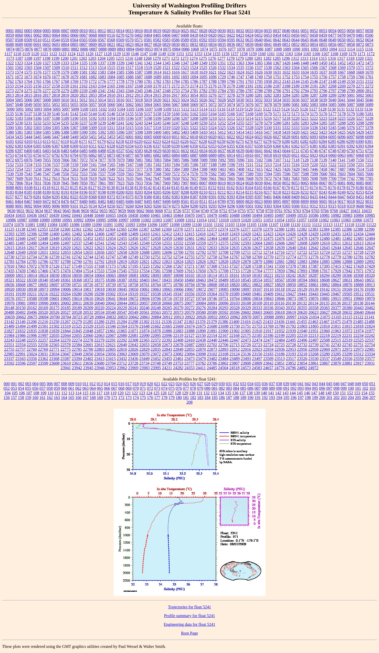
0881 (65, 49)
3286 (305, 95)
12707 (212, 252)
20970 (246, 317)
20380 (347, 308)
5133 (359, 109)
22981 (370, 349)
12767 (234, 257)
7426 (286, 169)
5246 (166, 123)
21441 (291, 321)
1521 (166, 67)
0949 (139, 49)
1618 (194, 72)
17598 (167, 271)
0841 (268, 44)
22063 (99, 335)
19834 (257, 298)
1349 (203, 63)
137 (242, 393)
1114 (351, 49)
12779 (336, 257)
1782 (157, 81)
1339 (120, 63)
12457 (144, 238)
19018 (99, 289)
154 (364, 393)
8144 (166, 188)
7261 (56, 169)
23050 (88, 354)
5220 (295, 118)
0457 (305, 35)
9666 (149, 211)
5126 (304, 109)
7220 (314, 164)
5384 (37, 132)
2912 (129, 95)
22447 (234, 340)
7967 (157, 183)
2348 (166, 91)
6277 (258, 141)
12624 (111, 248)
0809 (93, 44)
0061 (28, 35)
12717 (291, 252)
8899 (305, 201)
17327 (234, 266)
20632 (347, 312)
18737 (99, 284)
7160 (83, 164)
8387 (194, 197)
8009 (212, 183)
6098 (360, 137)
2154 (19, 86)
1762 (10, 81)
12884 (313, 261)
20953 (223, 317)
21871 (133, 331)
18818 (223, 284)
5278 (259, 123)
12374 (223, 229)
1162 (280, 54)
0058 (369, 30)
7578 (203, 174)
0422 (231, 35)
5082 (305, 104)
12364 (110, 229)
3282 (268, 95)
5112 (185, 109)
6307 (56, 146)
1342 (148, 63)
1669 (360, 72)
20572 (167, 312)
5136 (19, 114)
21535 (99, 326)
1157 (234, 54)
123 (142, 393)
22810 (122, 349)
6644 (286, 151)
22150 (201, 335)
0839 (249, 44)
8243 (323, 192)
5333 (295, 127)
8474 (56, 201)
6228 (203, 141)
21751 (246, 326)
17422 (347, 266)
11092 (119, 224)
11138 (20, 229)
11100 (197, 224)
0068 (93, 35)
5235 (65, 123)
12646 (358, 248)
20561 (144, 312)
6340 (185, 146)
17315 (223, 266)
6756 (37, 155)
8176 (332, 188)
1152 (189, 54)
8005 (194, 183)
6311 (93, 146)
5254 (231, 123)
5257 (249, 123)
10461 (156, 215)
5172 (286, 114)
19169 (347, 289)
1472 (360, 63)
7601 (332, 174)
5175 (314, 114)
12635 (234, 248)
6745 (305, 151)
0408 (185, 35)
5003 (369, 95)
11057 (302, 220)
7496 (351, 169)
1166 (316, 54)
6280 (286, 141)
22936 (280, 349)
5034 (277, 100)
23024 (32, 354)
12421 (257, 234)
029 (215, 384)
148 (321, 393)
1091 (305, 49)
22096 (167, 335)
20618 (280, 312)
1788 (212, 81)
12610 (325, 243)
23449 (144, 358)
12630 (178, 248)
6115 (47, 141)
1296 (286, 58)
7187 (203, 164)
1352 (231, 63)
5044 (351, 100)
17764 (257, 271)
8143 (157, 188)
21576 (133, 326)
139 (257, 393)
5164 (212, 114)
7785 (369, 178)
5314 (120, 127)
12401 (65, 234)
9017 (342, 201)
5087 (351, 104)
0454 (277, 35)
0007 (65, 30)
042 (308, 384)
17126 (54, 266)
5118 (231, 109)
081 (215, 388)
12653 (65, 252)
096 (322, 388)
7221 (323, 164)
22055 (77, 335)
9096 (56, 206)
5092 (29, 109)
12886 (336, 261)
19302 (111, 294)
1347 (185, 63)
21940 (302, 331)
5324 (212, 127)
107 (29, 393)
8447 (342, 197)
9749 (205, 211)
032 (236, 384)
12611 (336, 243)
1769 (74, 81)
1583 (102, 72)
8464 (19, 201)
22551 (9, 345)
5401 (166, 132)
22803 (99, 349)
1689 (157, 77)
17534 (111, 271)
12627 (144, 248)
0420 (212, 35)
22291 (111, 340)
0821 (111, 44)
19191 (9, 294)
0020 (166, 30)
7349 (111, 169)
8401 (268, 197)
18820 (234, 284)
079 (200, 388)
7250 (351, 164)
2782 (203, 91)
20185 (65, 308)
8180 (360, 188)
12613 (358, 243)
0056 (351, 30)
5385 (47, 132)
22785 (77, 349)
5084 (323, 104)
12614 (370, 243)
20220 (99, 308)
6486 (93, 151)
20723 (77, 317)
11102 (219, 224)
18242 (291, 275)
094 (308, 388)
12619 (54, 248)
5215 (259, 118)
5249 (194, 123)
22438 (201, 340)
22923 (257, 349)
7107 (277, 160)
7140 (332, 160)
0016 (139, 30)
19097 (246, 289)
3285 (295, 95)
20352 (291, 308)
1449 (314, 63)
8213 (231, 192)
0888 (102, 49)
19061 (145, 289)
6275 (240, 141)
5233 (47, 123)
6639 (240, 151)
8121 (55, 188)
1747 (240, 77)
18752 (122, 284)
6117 (56, 141)
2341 (102, 91)
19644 (122, 298)
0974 (158, 49)
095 (315, 388)
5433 (369, 132)
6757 (47, 155)
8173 (304, 188)
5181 (369, 114)
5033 (268, 100)
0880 (56, 49)
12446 (20, 238)
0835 (222, 44)
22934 (268, 349)
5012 (83, 100)
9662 (140, 211)
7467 (332, 169)
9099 (65, 206)
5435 (19, 137)
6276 (249, 141)
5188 (56, 118)
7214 (277, 164)
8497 (157, 201)
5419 (286, 132)
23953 (111, 368)
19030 (111, 289)
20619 (291, 312)
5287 (332, 123)
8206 (166, 192)
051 (372, 384)
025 (186, 384)
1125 (81, 54)
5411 (212, 132)
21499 (32, 326)
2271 (360, 86)
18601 (313, 280)
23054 (99, 354)
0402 (139, 35)
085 (243, 388)
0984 (176, 49)
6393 (360, 146)
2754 (185, 91)
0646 (314, 40)
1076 (222, 49)
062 (78, 388)
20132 (302, 303)
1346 (176, 63)
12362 (88, 229)
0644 (295, 40)
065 (100, 388)
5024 (185, 100)
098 (336, 388)
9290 (194, 206)
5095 (56, 109)
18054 (88, 275)
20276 (201, 308)
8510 (194, 201)
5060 (111, 104)
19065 (167, 289)
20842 (133, 317)
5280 (277, 123)
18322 (20, 280)
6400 (28, 151)
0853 (305, 44)
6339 (176, 146)
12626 (133, 248)
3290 (342, 95)
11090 (97, 224)
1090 (296, 49)
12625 (122, 248)
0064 (56, 35)
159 (28, 397)
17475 (54, 271)
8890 (268, 201)
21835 (32, 331)
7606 (369, 174)
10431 (355, 211)
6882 (157, 155)
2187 (277, 86)
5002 (360, 95)
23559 (358, 358)
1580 (74, 72)
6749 (342, 151)
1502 (19, 67)
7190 (231, 164)
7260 (47, 169)
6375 (305, 146)
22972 (347, 349)
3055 (203, 95)
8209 (194, 192)
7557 (102, 174)
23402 (88, 358)
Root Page (189, 633)
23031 (43, 354)
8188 (37, 192)
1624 (240, 72)
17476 (65, 271)
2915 (157, 95)
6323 (102, 146)
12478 (302, 238)
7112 (286, 160)
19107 (257, 289)
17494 (77, 271)
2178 (222, 86)
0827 (148, 44)
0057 (360, 30)
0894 (130, 49)
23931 (370, 363)
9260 (129, 206)
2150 (351, 81)
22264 (54, 340)
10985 (370, 215)
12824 (178, 261)
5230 (19, 123)
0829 (166, 44)
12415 (189, 234)
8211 (212, 192)
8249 (342, 192)
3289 (332, 95)
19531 (370, 294)
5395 (111, 132)
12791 (88, 261)
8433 (305, 197)
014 (107, 384)
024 (179, 384)
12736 (43, 257)
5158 (157, 114)
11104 (241, 224)
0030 (222, 30)
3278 (231, 95)
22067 (111, 335)
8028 (249, 183)
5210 (212, 118)
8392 (222, 197)
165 (71, 397)
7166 (120, 164)
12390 (369, 229)
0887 (93, 49)
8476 (65, 201)
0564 (74, 40)
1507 (47, 67)
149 (328, 393)
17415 (336, 266)
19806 (246, 298)
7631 (120, 178)
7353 (129, 169)
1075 (213, 49)
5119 (240, 109)
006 (50, 384)
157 (14, 397)
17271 (189, 266)
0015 (129, 30)
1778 (120, 81)
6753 (10, 155)
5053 (65, 104)
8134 (120, 188)
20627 (325, 312)
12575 (223, 243)
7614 (65, 178)
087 (258, 388)
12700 (178, 252)
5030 (240, 100)
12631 (189, 248)
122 (135, 393)
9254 (102, 206)
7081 (139, 160)
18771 (167, 284)
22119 (178, 335)
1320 (359, 58)
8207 (176, 192)
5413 (231, 132)
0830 (176, 44)
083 (229, 388)
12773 (280, 257)
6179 (102, 141)
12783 (9, 261)
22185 (257, 335)
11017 (213, 220)
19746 (212, 298)
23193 (291, 354)
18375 (99, 280)
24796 (291, 368)
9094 (37, 206)
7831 (37, 183)
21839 (54, 331)
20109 (257, 303)
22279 (99, 340)
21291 (111, 321)
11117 (338, 224)
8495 (148, 201)
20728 (88, 317)
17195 (133, 266)
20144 (369, 303)
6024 (249, 137)
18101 (190, 275)
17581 (156, 271)
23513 (280, 358)
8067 (323, 183)
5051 (47, 104)
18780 (178, 284)
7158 (65, 164)
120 (121, 393)
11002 (146, 220)
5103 (112, 109)
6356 (240, 146)
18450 (178, 280)
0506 (369, 35)
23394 (77, 358)
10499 (291, 215)
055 (28, 388)
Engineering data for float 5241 (189, 624)
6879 (139, 155)
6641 (259, 151)
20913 (178, 317)
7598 (305, 174)
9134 (93, 206)
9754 (232, 211)
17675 (212, 271)
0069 (102, 35)
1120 (35, 54)
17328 (246, 266)
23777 (189, 363)
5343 (323, 127)
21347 (178, 321)
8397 (259, 197)
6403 (47, 151)
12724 (325, 252)
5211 (222, 118)
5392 (102, 132)
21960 (325, 331)
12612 (347, 243)
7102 (259, 160)
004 (35, 384)
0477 (332, 35)
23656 (88, 363)
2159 (65, 86)
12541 (99, 243)
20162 (32, 308)
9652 (94, 211)
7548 (56, 174)
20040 (99, 303)
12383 (313, 229)
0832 (194, 44)
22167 (223, 335)
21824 (370, 326)
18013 (21, 275)
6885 (185, 155)
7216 (295, 164)
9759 (269, 211)
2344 (129, 91)
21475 (336, 321)
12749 (133, 257)
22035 (54, 335)
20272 (189, 308)
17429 (370, 266)
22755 (9, 349)
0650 (342, 40)
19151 (336, 289)
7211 (249, 164)
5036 (295, 100)
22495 (291, 340)
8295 (56, 197)
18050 (77, 275)
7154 (28, 164)
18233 (279, 275)
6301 (369, 141)
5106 (139, 109)
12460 (178, 238)
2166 (120, 86)
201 (329, 397)
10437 (43, 215)
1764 (28, 81)
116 (92, 393)
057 (42, 388)
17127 (65, 266)
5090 (10, 109)
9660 (131, 211)
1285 (276, 58)
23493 (246, 358)
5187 (47, 118)
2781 (194, 91)
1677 (56, 77)
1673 (28, 77)
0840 (259, 44)
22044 (65, 335)
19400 (246, 294)
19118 (280, 289)
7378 (148, 169)
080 (207, 388)
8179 (350, 188)
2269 (342, 86)
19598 (43, 298)
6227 (194, 141)
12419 (234, 234)
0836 (231, 44)
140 (264, 393)
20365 (325, 308)
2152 (369, 81)
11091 (108, 224)
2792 (295, 91)
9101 (74, 206)
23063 (122, 354)
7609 (19, 178)
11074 (8, 224)
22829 (144, 349)
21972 (347, 331)
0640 (259, 40)
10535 (302, 215)
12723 (313, 252)
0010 (83, 30)
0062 (37, 35)
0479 (351, 35)
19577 (20, 298)
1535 (240, 67)
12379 (268, 229)
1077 (231, 49)
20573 (178, 312)
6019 (203, 137)
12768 (246, 257)
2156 (37, 86)
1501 (10, 67)
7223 (342, 164)
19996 (43, 303)
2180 (240, 86)
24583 (257, 368)
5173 (295, 114)
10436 (32, 215)
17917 (325, 271)
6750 (351, 151)
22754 (370, 345)
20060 (167, 303)
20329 (246, 308)
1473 (369, 63)
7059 (56, 160)
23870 (336, 363)
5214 (249, 118)
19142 (324, 289)
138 (250, 393)
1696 (212, 77)
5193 (102, 118)
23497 (257, 358)
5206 (176, 118)
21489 (9, 326)
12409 (133, 234)
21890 (201, 331)
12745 (99, 257)
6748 (332, 151)
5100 (84, 109)
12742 (77, 257)
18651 (370, 280)
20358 (313, 308)
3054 (194, 95)
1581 (83, 72)
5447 (56, 137)
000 (7, 384)
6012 (185, 137)
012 (93, 384)
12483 (358, 238)
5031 (249, 100)
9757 (251, 211)
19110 (268, 289)
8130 (111, 188)
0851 (286, 44)
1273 (184, 58)
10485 (223, 215)
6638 (231, 151)
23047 (65, 354)
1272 (175, 58)
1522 (176, 67)
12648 (9, 252)
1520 (157, 67)
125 (156, 393)
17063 (20, 266)
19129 (302, 289)
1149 (162, 54)
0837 (240, 44)
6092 (305, 137)
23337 (9, 358)
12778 (325, 257)
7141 (341, 160)
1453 (351, 63)
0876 (29, 49)
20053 (133, 303)
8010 (222, 183)
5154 (120, 114)
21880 (167, 331)
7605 (360, 174)
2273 (10, 91)
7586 (231, 174)
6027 (277, 137)
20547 (122, 312)
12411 (156, 234)
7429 (295, 169)
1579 (65, 72)
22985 (9, 354)
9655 (103, 211)
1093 (324, 49)
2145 (305, 81)
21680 (212, 326)
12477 (291, 238)
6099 (369, 137)
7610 (28, 178)
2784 (222, 91)
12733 (20, 257)
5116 (221, 109)
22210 (302, 335)
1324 (28, 63)
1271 (166, 58)
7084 (167, 160)
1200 (64, 58)
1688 (148, 77)
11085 (63, 224)
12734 (32, 257)
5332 (286, 127)
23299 (347, 354)
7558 (111, 174)
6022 (231, 137)
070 (136, 388)
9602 (369, 206)
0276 (129, 35)
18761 (144, 284)
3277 (222, 95)
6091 (295, 137)
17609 (178, 271)
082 (222, 388)
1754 (305, 77)
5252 (222, 123)
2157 (47, 86)
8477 (74, 201)
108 (36, 393)
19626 (99, 298)
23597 (32, 363)
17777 (268, 271)
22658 (156, 345)
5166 (231, 114)
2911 (120, 95)
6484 (74, 151)
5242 (129, 123)
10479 (212, 215)
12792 (99, 261)
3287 (314, 95)
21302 (144, 321)
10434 (9, 215)
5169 (259, 114)
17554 (144, 271)
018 (136, 384)
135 (228, 393)
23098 (201, 354)
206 (365, 397)
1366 (268, 63)
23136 (246, 354)
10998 (135, 220)
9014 (332, 201)
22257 (43, 340)
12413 (178, 234)
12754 (178, 257)
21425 (257, 321)
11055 (291, 220)
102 (365, 388)
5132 (350, 109)
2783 (212, 91)
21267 (65, 321)
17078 (43, 266)
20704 (66, 317)
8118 (46, 188)
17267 (178, 266)
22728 (291, 345)
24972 (313, 368)
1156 (225, 54)
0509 (28, 40)
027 (200, 384)
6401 (37, 151)
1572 (369, 67)
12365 (122, 229)
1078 (241, 49)
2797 (332, 91)
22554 (20, 345)
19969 (358, 298)
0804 (65, 44)
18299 (336, 275)
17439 (20, 271)
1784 (176, 81)
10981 (325, 215)
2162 (83, 86)
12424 (280, 234)
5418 (277, 132)
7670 (259, 178)
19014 (77, 289)
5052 (56, 104)
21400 (234, 321)
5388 (65, 132)
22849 (178, 349)
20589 (212, 312)
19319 (133, 294)
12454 (111, 238)
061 (71, 388)
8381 (157, 197)
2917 (176, 95)
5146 (111, 114)
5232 (37, 123)
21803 (302, 326)
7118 (295, 160)
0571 (139, 40)
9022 (360, 201)
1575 (28, 72)
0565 (83, 40)
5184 (28, 118)
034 (250, 384)
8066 (314, 183)
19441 (302, 294)
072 (150, 388)
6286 (341, 141)
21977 (370, 331)
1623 (231, 72)
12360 (65, 229)
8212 (222, 192)
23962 (122, 368)
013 (100, 384)
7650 (176, 178)
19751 (223, 298)
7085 (176, 160)
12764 (223, 257)
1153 (198, 54)
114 (78, 393)
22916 (246, 349)
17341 (268, 266)
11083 (41, 224)
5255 (240, 123)
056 (35, 388)
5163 (203, 114)
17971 (358, 271)
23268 (313, 354)
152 (350, 393)
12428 (302, 234)
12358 (54, 229)
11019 (235, 220)
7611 (37, 178)
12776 (313, 257)
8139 (138, 188)
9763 (297, 211)
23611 (77, 363)
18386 (111, 280)
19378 (223, 294)
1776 (102, 81)
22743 (336, 345)
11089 (86, 224)
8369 (102, 197)
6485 (83, 151)
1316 (332, 58)
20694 (43, 317)
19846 (280, 298)
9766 (325, 211)
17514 (88, 271)
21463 (313, 321)
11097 (164, 224)
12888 (347, 261)
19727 (189, 298)
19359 (201, 294)
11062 (324, 220)
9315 (332, 206)
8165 (258, 188)
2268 (332, 86)
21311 (156, 321)
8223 (286, 192)
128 (178, 393)
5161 (185, 114)
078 (193, 388)
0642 (277, 40)
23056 (111, 354)
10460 (144, 215)
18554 (257, 280)
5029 (231, 100)
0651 (351, 40)
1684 (111, 77)
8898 (295, 201)
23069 (133, 354)
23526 (302, 358)
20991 (280, 317)
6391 (342, 146)
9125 (83, 206)
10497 (280, 215)
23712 (122, 363)
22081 (133, 335)
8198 (102, 192)
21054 (314, 317)
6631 (176, 151)
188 (236, 397)
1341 (139, 63)
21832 (20, 331)
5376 (351, 127)
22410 (189, 340)
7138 (314, 160)
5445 (37, 137)
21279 (77, 321)
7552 (74, 174)
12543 (122, 243)
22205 (291, 335)
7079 (121, 160)
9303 (268, 206)
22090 (144, 335)
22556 (43, 345)
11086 (75, 224)
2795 (314, 91)
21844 (65, 331)
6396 (10, 151)
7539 (19, 174)
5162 (194, 114)
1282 (267, 58)
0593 (212, 40)
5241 (120, 123)
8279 (28, 197)
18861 (313, 284)
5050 (37, 104)
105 (15, 393)
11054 (279, 220)
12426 (291, 234)
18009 (9, 275)
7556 (93, 174)
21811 (336, 326)
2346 (148, 91)
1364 (249, 63)
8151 (203, 188)
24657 (268, 368)
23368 (54, 358)
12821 (144, 261)
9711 (168, 211)
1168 (334, 54)
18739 (111, 284)
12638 (268, 248)
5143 (83, 114)
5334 (305, 127)
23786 (212, 363)
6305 (37, 146)
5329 (259, 127)
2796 (323, 91)
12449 (54, 238)
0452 (259, 35)
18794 (189, 284)
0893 (121, 49)
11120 (360, 224)
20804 (99, 317)
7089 (203, 160)
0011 (93, 30)
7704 (342, 178)
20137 (347, 303)
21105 (336, 317)
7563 (129, 174)
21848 (88, 331)
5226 (351, 118)
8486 (129, 201)
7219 (305, 164)
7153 (19, 164)
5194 (111, 118)
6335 (139, 146)
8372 (111, 197)
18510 (234, 280)
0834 (212, 44)
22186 (268, 335)
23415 (111, 358)
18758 (133, 284)
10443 (77, 215)
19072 (201, 289)
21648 (144, 326)
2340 (93, 91)
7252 (369, 164)
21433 (268, 321)
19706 (156, 298)
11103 (230, 224)
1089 (287, 49)
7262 (65, 169)
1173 (10, 58)
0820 (102, 44)
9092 (28, 206)
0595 (231, 40)
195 (286, 397)
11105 (252, 224)
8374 (120, 197)
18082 (145, 275)
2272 (369, 86)
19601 (54, 298)
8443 (323, 197)
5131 (341, 109)
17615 (189, 271)
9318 (342, 206)
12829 (234, 261)
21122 (358, 317)
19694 (144, 298)
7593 (259, 174)
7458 (323, 169)
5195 (120, 118)
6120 (74, 141)
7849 (74, 183)
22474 (257, 340)
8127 (92, 188)
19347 (178, 294)
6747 (323, 151)
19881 (325, 298)
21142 (9, 321)
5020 (157, 100)
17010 (9, 266)
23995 (156, 368)
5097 (66, 109)
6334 (129, 146)
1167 (325, 54)
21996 (32, 335)
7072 (84, 160)
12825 (189, 261)
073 (157, 388)
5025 (194, 100)
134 (221, 393)
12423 (268, 234)
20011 (77, 303)
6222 (148, 141)
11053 (268, 220)
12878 (246, 261)
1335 (83, 63)
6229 (212, 141)
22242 (370, 335)
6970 (369, 155)
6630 (166, 151)
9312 (314, 206)
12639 (280, 248)
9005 (323, 201)
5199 (157, 118)
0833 (203, 44)
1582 (93, 72)
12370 (178, 229)
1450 (323, 63)
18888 (358, 284)
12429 (313, 234)
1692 (176, 77)
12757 (201, 257)
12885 (325, 261)
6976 (28, 160)
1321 (369, 58)
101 (358, 388)
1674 (37, 77)
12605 (268, 243)
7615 (74, 178)
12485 (9, 243)
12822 (156, 261)
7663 (222, 178)
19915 (336, 298)
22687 (189, 345)
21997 (43, 335)
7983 (176, 183)
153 (357, 393)
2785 (231, 91)
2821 (83, 95)
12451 (77, 238)
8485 (120, 201)
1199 (55, 58)
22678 (178, 345)
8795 (231, 201)
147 (314, 393)
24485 (212, 368)
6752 (369, 151)
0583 (166, 40)
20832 (111, 317)
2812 (369, 91)
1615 (166, 72)
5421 (305, 132)
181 (186, 397)
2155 (28, 86)
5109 (167, 109)
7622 (111, 178)
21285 (88, 321)
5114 (203, 109)
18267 (302, 275)
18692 (43, 284)
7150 (360, 160)
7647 (157, 178)
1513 (93, 67)
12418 (223, 234)
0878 (47, 49)
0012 (102, 30)
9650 (85, 211)
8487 (139, 201)
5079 (277, 104)
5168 (249, 114)
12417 (212, 234)
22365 (144, 340)
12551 (167, 243)
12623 (99, 248)
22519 (347, 340)
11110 (295, 224)
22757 (20, 349)
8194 (74, 192)
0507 (10, 40)
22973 (358, 349)
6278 (268, 141)
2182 (259, 86)
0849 (277, 44)
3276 (212, 95)
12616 (20, 248)
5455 (120, 137)
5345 (332, 127)
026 (193, 384)
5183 (19, 118)
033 (243, 384)
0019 (157, 30)
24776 (279, 368)
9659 (122, 211)
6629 (157, 151)
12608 (302, 243)
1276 (212, 58)
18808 (212, 284)
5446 (47, 137)
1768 (65, 81)
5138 (37, 114)
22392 (167, 340)
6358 (259, 146)
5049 (28, 104)
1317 (341, 58)
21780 (280, 326)
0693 (56, 44)
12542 (111, 243)
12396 (32, 234)
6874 (120, 155)
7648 (166, 178)
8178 (341, 188)
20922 (190, 317)
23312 (358, 354)
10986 (11, 220)
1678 (65, 77)
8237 (314, 192)
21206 (32, 321)
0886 (84, 49)
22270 (65, 340)
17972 (370, 271)
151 (343, 393)
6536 (111, 151)
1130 (126, 54)
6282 (304, 141)
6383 (332, 146)
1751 (277, 77)
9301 (249, 206)
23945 (88, 368)
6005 (148, 137)
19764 (234, 298)
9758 (260, 211)
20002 (66, 303)
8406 (277, 197)
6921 (295, 155)
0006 (56, 30)
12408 (122, 234)
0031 (231, 30)
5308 (83, 127)
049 (358, 384)
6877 (129, 155)
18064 (99, 275)
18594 (302, 280)
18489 (223, 280)
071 (143, 388)
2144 (295, 81)
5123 (276, 109)
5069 (194, 104)
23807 (234, 363)
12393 (9, 234)
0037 (277, 30)
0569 (120, 40)
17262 (156, 266)
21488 (369, 321)
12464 (212, 238)
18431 (167, 280)
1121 (44, 54)
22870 (201, 349)
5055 (74, 104)
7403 (222, 169)
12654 (77, 252)
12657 (111, 252)
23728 (133, 363)
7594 (268, 174)
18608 (325, 280)
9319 (351, 206)
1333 (65, 63)
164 (64, 397)
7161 (93, 164)
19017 (88, 289)
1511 (74, 67)
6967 (351, 155)
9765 (315, 211)
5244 (148, 123)
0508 (19, 40)
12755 (189, 257)
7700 (332, 178)
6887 (194, 155)
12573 (212, 243)
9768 (334, 211)
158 (21, 397)
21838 (43, 331)
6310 (83, 146)
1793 (249, 81)
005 (42, 384)
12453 (99, 238)
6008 (157, 137)
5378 (369, 127)
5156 (139, 114)
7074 (93, 160)
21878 (156, 331)
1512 (83, 67)
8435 (314, 197)
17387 (313, 266)
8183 (10, 192)
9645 (66, 211)
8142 (148, 188)
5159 (166, 114)
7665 (231, 178)
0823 (129, 44)
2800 (360, 91)
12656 (99, 252)
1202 (83, 58)
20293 (223, 308)
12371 (189, 229)
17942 (347, 271)
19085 (223, 289)
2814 (19, 95)
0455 (286, 35)
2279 (65, 91)
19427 (291, 294)
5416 (259, 132)
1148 (153, 54)
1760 (360, 77)
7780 (360, 178)
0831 (185, 44)
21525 (77, 326)
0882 (75, 49)
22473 (246, 340)
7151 (369, 160)
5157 (148, 114)
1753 (295, 77)
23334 (370, 354)
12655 (88, 252)
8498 (166, 201)
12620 (65, 248)
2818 (56, 95)
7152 (10, 164)
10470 (189, 215)
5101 (93, 109)
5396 (120, 132)
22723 (257, 345)
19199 (20, 294)
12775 (302, 257)
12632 (201, 248)
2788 (259, 91)
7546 (37, 174)
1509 (56, 67)
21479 (347, 321)
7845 (65, 183)
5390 (83, 132)
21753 (257, 326)
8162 (231, 188)
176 (150, 397)
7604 (351, 174)
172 (121, 397)
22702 (212, 345)
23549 (336, 358)
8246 (332, 192)
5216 (268, 118)
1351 (222, 63)
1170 (352, 54)
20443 (358, 308)
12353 (43, 229)
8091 (19, 188)
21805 (313, 326)
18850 (291, 284)
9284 (185, 206)
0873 (369, 44)
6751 (360, 151)
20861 (145, 317)
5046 (369, 100)
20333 (257, 308)
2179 (231, 86)
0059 (10, 35)
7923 (120, 183)
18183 (257, 275)
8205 (157, 192)
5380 (10, 132)
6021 (222, 137)
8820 (249, 201)
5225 (342, 118)
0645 (305, 40)
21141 (369, 317)
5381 (19, 132)
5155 (129, 114)
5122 (267, 109)
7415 (259, 169)
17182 (122, 266)
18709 (65, 284)
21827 (9, 331)
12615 (9, 248)
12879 (257, 261)
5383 (28, 132)
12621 (77, 248)
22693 (201, 345)
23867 (325, 363)
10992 (78, 220)
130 (192, 393)
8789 (222, 201)
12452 (88, 238)
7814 (28, 183)
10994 (90, 220)
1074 (204, 49)
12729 (370, 252)
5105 (130, 109)
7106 (268, 160)
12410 (144, 234)
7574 (185, 174)
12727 (347, 252)
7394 (194, 169)
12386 (347, 229)
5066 (166, 104)
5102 (103, 109)
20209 (88, 308)
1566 (314, 67)
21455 (302, 321)
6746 (314, 151)
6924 (323, 155)
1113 (342, 49)
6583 (139, 151)
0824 (139, 44)
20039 (88, 303)
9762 (288, 211)
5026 (203, 100)
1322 (10, 63)
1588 (148, 72)
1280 (249, 58)
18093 (156, 275)
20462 (370, 308)
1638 (332, 72)
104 (7, 393)
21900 (223, 331)
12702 (201, 252)
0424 (249, 35)
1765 (37, 81)
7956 (148, 183)
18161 (234, 275)
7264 (83, 169)
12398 (43, 234)
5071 (203, 104)
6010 (166, 137)
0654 (369, 40)
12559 (201, 243)
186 (222, 397)
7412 (249, 169)
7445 (305, 169)
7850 (83, 183)
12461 (189, 238)
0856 (332, 44)
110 (50, 393)
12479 (313, 238)
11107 (274, 224)
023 (172, 384)
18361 (65, 280)
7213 (268, 164)
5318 (157, 127)
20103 (234, 303)
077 (186, 388)
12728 (358, 252)
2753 (176, 91)
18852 (302, 284)
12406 (99, 234)
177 (157, 397)
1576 (37, 72)
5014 (102, 100)
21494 (20, 326)
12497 (65, 243)
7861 (102, 183)
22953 (291, 349)
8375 (129, 197)
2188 (286, 86)
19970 (370, 298)
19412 (280, 294)
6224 (166, 141)
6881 (148, 155)
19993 (32, 303)
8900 (314, 201)
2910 (111, 95)
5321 (185, 127)
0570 (129, 40)
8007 (203, 183)
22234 (358, 335)
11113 (328, 224)
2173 (185, 86)
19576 (9, 298)
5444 (28, 137)
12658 (122, 252)
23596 (20, 363)
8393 (231, 197)
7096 (240, 160)
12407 (111, 234)
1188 (28, 58)
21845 (77, 331)
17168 (99, 266)
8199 (111, 192)
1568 (332, 67)
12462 (201, 238)
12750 (144, 257)
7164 (102, 164)
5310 (102, 127)
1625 (249, 72)
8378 (139, 197)
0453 (268, 35)
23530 (313, 358)
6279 (277, 141)
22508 (325, 340)
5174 (305, 114)
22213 (313, 335)
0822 (120, 44)
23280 (325, 354)
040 (293, 384)
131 (199, 393)
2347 (157, 91)
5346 (342, 127)
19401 (257, 294)
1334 (74, 63)
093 (301, 388)
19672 (133, 298)
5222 (314, 118)
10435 (20, 215)
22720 (246, 345)
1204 (101, 58)
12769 (257, 257)
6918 (268, 155)
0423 (240, 35)
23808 (246, 363)
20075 (178, 303)
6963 (342, 155)
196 (293, 397)
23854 (302, 363)
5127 (313, 109)
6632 (185, 151)
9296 (231, 206)
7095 (231, 160)
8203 (139, 192)
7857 (93, 183)
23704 (111, 363)
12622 (88, 248)
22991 (20, 354)
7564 (139, 174)
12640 (291, 248)
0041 (295, 30)
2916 (166, 95)
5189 (65, 118)
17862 (291, 271)
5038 (314, 100)
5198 (148, 118)
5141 (65, 114)
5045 (360, 100)
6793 (65, 155)
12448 (43, 238)
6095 (332, 137)
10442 (65, 215)
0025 (185, 30)
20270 (178, 308)
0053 (323, 30)
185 (215, 397)
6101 (10, 141)
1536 (249, 67)
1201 (74, 58)
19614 (77, 298)
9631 (20, 211)
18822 (257, 284)
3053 (185, 95)
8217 (268, 192)
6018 (194, 137)
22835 (156, 349)
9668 (159, 211)
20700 (54, 317)
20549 (133, 312)
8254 (369, 192)
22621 (111, 345)
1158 (244, 54)
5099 (75, 109)
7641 (139, 178)
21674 (189, 326)
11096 (152, 224)
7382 (166, 169)
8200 (120, 192)
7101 (250, 160)
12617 (32, 248)
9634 (39, 211)
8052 (286, 183)
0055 (342, 30)
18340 (43, 280)
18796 (201, 284)
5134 (368, 109)
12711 (246, 252)
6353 (212, 146)
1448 (305, 63)
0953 (148, 49)
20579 (189, 312)
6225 (175, 141)
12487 (20, 243)
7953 (139, 183)
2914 (148, 95)
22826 (133, 349)
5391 (93, 132)
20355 (302, 308)
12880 (268, 261)
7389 (185, 169)
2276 (37, 91)
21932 (280, 331)
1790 (231, 81)
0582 (157, 40)
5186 (37, 118)
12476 (280, 238)
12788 (65, 261)
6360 (277, 146)
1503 (28, 67)
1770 (83, 81)
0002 (19, 30)
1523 (185, 67)
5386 (56, 132)
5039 (323, 100)
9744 (196, 211)
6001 (129, 137)
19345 (167, 294)
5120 (249, 109)
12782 (370, 257)
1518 (139, 67)
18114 (212, 275)
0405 (157, 35)
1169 (343, 54)
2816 (37, 95)
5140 (56, 114)
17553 (133, 271)
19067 (190, 289)
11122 (371, 224)
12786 (43, 261)
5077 (259, 104)
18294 (324, 275)
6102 (19, 141)
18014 (32, 275)
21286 (99, 321)
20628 (336, 312)
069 (128, 388)
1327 (47, 63)
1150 (171, 54)
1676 (47, 77)
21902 (234, 331)
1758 (342, 77)
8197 (93, 192)
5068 (185, 104)
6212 (111, 141)
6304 (28, 146)
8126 (83, 188)
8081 (342, 183)
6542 (129, 151)
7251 (360, 164)
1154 (207, 54)
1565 (305, 67)
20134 (313, 303)
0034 (259, 30)
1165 (307, 54)
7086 (185, 160)
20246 (144, 308)
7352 (120, 169)
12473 (257, 238)
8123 (65, 188)
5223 (323, 118)
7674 (277, 178)
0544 (56, 40)
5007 (37, 100)
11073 (368, 220)
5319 (166, 127)
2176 (212, 86)
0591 (194, 40)
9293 (212, 206)
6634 (203, 151)
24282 (178, 368)
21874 (144, 331)
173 (128, 397)
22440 (212, 340)
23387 (65, 358)
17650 (201, 271)
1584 (111, 72)
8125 (74, 188)
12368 (155, 229)
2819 (65, 95)
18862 (325, 284)
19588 (32, 298)
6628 (148, 151)
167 (85, 397)
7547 (47, 174)
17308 (212, 266)
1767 (56, 81)
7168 (139, 164)
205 (358, 397)
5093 (38, 109)
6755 (28, 155)
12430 (325, 234)
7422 (268, 169)
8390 (203, 197)
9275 (176, 206)
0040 (286, 30)
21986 (20, 335)
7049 (38, 160)
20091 (212, 303)
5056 (83, 104)
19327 (144, 294)
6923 (314, 155)
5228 (369, 118)
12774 (291, 257)
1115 (360, 49)
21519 (65, 326)
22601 (88, 345)
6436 (56, 151)
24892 (302, 368)
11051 (257, 220)
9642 (57, 211)
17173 (111, 266)
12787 (54, 261)
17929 (336, 271)
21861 (111, 331)
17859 (280, 271)
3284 (286, 95)
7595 (277, 174)
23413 (99, 358)
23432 (122, 358)
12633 (212, 248)
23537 (325, 358)
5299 (369, 123)
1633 (295, 72)
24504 (223, 368)
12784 (20, 261)
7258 (37, 169)
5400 (157, 132)
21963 (336, 331)
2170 (157, 86)
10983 (347, 215)
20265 (167, 308)
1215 (120, 58)
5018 (139, 100)
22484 (280, 340)
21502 (54, 326)
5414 (240, 132)
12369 (167, 229)
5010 (65, 100)
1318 (350, 58)
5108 (158, 109)
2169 (148, 86)
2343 (120, 91)
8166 (268, 188)
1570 (351, 67)
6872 (102, 155)
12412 (167, 234)
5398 (139, 132)
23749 (167, 363)
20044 (122, 303)
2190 (305, 86)
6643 (277, 151)
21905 (246, 331)
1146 (135, 54)
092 (293, 388)
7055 (47, 160)
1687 (139, 77)
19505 (347, 294)
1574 (19, 72)
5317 (148, 127)
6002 (139, 137)
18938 (32, 289)
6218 (120, 141)
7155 (37, 164)
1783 (166, 81)
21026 (302, 317)
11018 (224, 220)
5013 (93, 100)
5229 (10, 123)
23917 (358, 363)
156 (7, 397)
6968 (360, 155)
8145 (175, 188)
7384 (176, 169)
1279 (240, 58)
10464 (178, 215)
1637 (323, 72)
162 (50, 397)
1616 (176, 72)
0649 (332, 40)
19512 (358, 294)
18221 (268, 275)
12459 (167, 238)
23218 (302, 354)
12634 (223, 248)
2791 (286, 91)
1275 (203, 58)
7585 (222, 174)
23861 (313, 363)
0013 (111, 30)
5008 (47, 100)
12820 (133, 261)
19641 (111, 298)
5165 (222, 114)
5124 (285, 109)
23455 (167, 358)
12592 (234, 243)
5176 (323, 114)
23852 (291, 363)
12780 (347, 257)
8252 (351, 192)
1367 (277, 63)
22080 (122, 335)
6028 (286, 137)
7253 (10, 169)
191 (258, 397)
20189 (77, 308)
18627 (336, 280)
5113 (194, 109)
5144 (93, 114)
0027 (194, 30)
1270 (157, 58)
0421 (222, 35)
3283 (277, 95)
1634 (305, 72)
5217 (277, 118)
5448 (65, 137)
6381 (314, 146)
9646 (76, 211)
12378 (257, 229)
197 (301, 397)
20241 (133, 308)
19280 (77, 294)
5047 (10, 104)
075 (172, 388)
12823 (167, 261)
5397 (129, 132)
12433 (347, 234)
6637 (222, 151)
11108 (285, 224)
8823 (259, 201)
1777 (111, 81)
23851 (280, 363)
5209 (203, 118)
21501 (43, 326)
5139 (47, 114)
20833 (122, 317)
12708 (223, 252)
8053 (295, 183)
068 (121, 388)
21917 (268, 331)
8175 (323, 188)
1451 (332, 63)
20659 (9, 317)
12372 (200, 229)
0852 (295, 44)
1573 (10, 72)
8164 (249, 188)
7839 (56, 183)
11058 (313, 220)
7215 (286, 164)
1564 (295, 67)
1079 (250, 49)
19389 (234, 294)
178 (164, 397)
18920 (9, 289)
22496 (302, 340)
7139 (323, 160)
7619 (93, 178)
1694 (194, 77)
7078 (111, 160)
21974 (358, 331)
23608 (54, 363)
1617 (185, 72)
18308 (358, 275)
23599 (43, 363)
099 (344, 388)
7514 (360, 169)
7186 (194, 164)
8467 (28, 201)
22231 (347, 335)
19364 (212, 294)
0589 (185, 40)
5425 (342, 132)
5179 (351, 114)
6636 (212, 151)
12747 (111, 257)
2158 (56, 86)
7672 (268, 178)
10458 (133, 215)
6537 (120, 151)
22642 (133, 345)
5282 (295, 123)
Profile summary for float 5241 (189, 615)
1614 (157, 72)
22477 (268, 340)
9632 (30, 211)
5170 (268, 114)
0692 (47, 44)
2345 (139, 91)
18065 (111, 275)
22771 (54, 349)
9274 (166, 206)
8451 (360, 197)
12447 (32, 238)
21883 (178, 331)
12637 (257, 248)
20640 (358, 312)
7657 (194, 178)
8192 (56, 192)
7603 (342, 174)
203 (344, 397)
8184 (19, 192)
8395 (249, 197)
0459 (323, 35)
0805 (74, 44)
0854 (314, 44)
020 (150, 384)
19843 (268, 298)
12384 (324, 229)
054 (21, 388)
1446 (295, 63)
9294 (222, 206)
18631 (347, 280)
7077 (102, 160)
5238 (93, 123)
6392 (351, 146)
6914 (231, 155)
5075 (240, 104)
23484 (223, 358)
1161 (271, 54)
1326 (37, 63)
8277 (19, 197)
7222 (332, 164)
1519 (148, 67)
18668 (20, 284)
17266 (167, 266)
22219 (336, 335)
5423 (323, 132)
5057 (93, 104)
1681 (83, 77)
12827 (212, 261)
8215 (249, 192)
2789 (268, 91)
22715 (234, 345)
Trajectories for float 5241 (189, 607)
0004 (37, 30)
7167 (129, 164)
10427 (344, 211)
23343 (20, 358)
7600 (323, 174)
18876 (347, 284)
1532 (222, 67)
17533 (99, 271)
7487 (342, 169)
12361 (76, 229)
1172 (371, 54)
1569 (342, 67)
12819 (122, 261)
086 (250, 388)
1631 (277, 72)
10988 (33, 220)
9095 (47, 206)
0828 (157, 44)
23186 (280, 354)
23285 (336, 354)
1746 (231, 77)
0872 (360, 44)
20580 (201, 312)
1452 (342, 63)
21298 (133, 321)
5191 (83, 118)
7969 (166, 183)
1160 (262, 54)
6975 (19, 160)
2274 (19, 91)
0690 (28, 44)
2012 (277, 81)
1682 (93, 77)
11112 (317, 224)
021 (157, 384)
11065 (346, 220)
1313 (304, 58)
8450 (351, 197)
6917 (259, 155)
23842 (268, 363)
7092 (222, 160)
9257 (120, 206)
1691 (166, 77)
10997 (123, 220)
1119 (26, 54)
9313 (323, 206)
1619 (203, 72)
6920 (286, 155)
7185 (185, 164)
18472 (212, 280)
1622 (222, 72)
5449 (74, 137)
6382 (323, 146)
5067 (176, 104)
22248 (20, 340)
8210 (203, 192)
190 (250, 397)
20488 (9, 312)
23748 (156, 363)
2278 (56, 91)
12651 (43, 252)
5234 (56, 123)
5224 (332, 118)
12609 (313, 243)
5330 (268, 127)
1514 (102, 67)
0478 (342, 35)
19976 (9, 303)
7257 (28, 169)
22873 (212, 349)
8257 (10, 197)
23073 (167, 354)
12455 (122, 238)
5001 (351, 95)
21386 (223, 321)
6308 (65, 146)
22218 (325, 335)
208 (189, 402)
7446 (314, 169)
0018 (148, 30)
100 (351, 388)
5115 (212, 109)
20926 (201, 317)
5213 (240, 118)
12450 (65, 238)
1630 (268, 72)
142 (278, 393)
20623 (313, 312)
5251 (212, 123)
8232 (305, 192)
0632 (240, 40)
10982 (336, 215)
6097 (351, 137)
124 (149, 393)
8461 (10, 201)
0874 (10, 49)
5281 (286, 123)
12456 (133, 238)
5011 (74, 100)
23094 (189, 354)
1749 (259, 77)
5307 (74, 127)
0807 (83, 44)
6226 (185, 141)
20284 (212, 308)
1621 (212, 72)
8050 (277, 183)
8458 (369, 197)
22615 (99, 345)
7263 (74, 169)
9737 (186, 211)
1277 (221, 58)
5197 (139, 118)
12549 (144, 243)
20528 (77, 312)
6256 (231, 141)
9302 (259, 206)
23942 (77, 368)
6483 (65, 151)
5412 (222, 132)
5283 (305, 123)
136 (235, 393)
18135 (223, 275)
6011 (176, 137)
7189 (222, 164)
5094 (47, 109)
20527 (65, 312)
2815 (28, 95)
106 (22, 393)
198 (308, 397)
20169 (43, 308)
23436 (133, 358)
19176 (358, 289)
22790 (88, 349)
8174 (314, 188)
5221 (305, 118)
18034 (66, 275)
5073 (222, 104)
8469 (37, 201)
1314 (313, 58)
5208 (194, 118)
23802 (223, 363)
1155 (216, 54)
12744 (88, 257)
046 (336, 384)
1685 (120, 77)
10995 (101, 220)
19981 (21, 303)
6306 (47, 146)
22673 (167, 345)
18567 (280, 280)
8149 (194, 188)
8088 (10, 188)
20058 (156, 303)
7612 (47, 178)
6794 (74, 155)
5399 (148, 132)
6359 (268, 146)
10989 (44, 220)
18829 (280, 284)
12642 (313, 248)
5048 (19, 104)
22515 (336, 340)
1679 (74, 77)
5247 (176, 123)
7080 (130, 160)
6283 (314, 141)
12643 (325, 248)
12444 (370, 234)
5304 (47, 127)
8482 (102, 201)
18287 (313, 275)
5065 (157, 104)
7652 (185, 178)
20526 (54, 312)
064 (93, 388)
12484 (370, 238)
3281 (259, 95)
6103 (28, 141)
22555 (32, 345)
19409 (268, 294)
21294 (122, 321)
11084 (52, 224)
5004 (10, 100)
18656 (9, 284)
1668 (351, 72)
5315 (129, 127)
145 (300, 393)
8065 (305, 183)
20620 (302, 312)
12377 (245, 229)
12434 (358, 234)
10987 (22, 220)
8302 (65, 197)
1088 (277, 49)
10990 (56, 220)
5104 (121, 109)
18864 (336, 284)
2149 (342, 81)
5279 (268, 123)
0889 (112, 49)
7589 (249, 174)
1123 (62, 54)
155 (372, 393)
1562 (277, 67)
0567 (102, 40)
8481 (93, 201)
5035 (286, 100)
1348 (194, 63)
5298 (360, 123)
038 (279, 384)
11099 (186, 224)
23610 (65, 363)
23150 (257, 354)
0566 (93, 40)
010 (78, 384)
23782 (201, 363)
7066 (65, 160)
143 (285, 393)
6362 (295, 146)
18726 (88, 284)
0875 (19, 49)
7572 (176, 174)
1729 (222, 77)
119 (113, 393)
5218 (286, 118)
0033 (249, 30)
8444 (332, 197)
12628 (156, 248)
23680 (99, 363)
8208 (185, 192)
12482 (347, 238)
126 (164, 393)
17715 (234, 271)
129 (185, 393)
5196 (129, 118)
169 (100, 397)
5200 (166, 118)
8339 (83, 197)
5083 (314, 104)
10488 (234, 215)
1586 (129, 72)
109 (43, 393)
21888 (189, 331)
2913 (139, 95)
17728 (246, 271)
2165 (111, 86)
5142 (74, 114)
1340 (129, 63)
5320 (176, 127)
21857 (99, 331)
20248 (156, 308)
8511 (203, 201)
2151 (360, 81)
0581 (148, 40)
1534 (231, 67)
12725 (336, 252)
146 (307, 393)
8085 (360, 183)
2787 (249, 91)
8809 (240, 201)
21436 (279, 321)
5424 (332, 132)
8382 (166, 197)
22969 (325, 349)
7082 (148, 160)
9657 (113, 211)
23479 (201, 358)
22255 (32, 340)
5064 (148, 104)
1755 (314, 77)
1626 (259, 72)
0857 (342, 44)
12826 (201, 261)
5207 (185, 118)
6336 (148, 146)
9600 (360, 206)
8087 (369, 183)
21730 (234, 326)
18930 (21, 289)
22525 (358, 340)
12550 (156, 243)
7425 (277, 169)
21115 (347, 317)
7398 (203, 169)
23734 (144, 363)
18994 (54, 289)
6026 (268, 137)
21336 (167, 321)
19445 (325, 294)
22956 (302, 349)
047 (344, 384)
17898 (313, 271)
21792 (291, 326)
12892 (370, 261)
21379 (212, 321)
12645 (347, 248)
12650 (32, 252)
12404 (88, 234)
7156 (47, 164)
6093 (314, 137)
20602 (246, 312)
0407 (176, 35)
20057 (144, 303)
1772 (93, 81)
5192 (93, 118)
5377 (360, 127)
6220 (138, 141)
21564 (122, 326)
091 (286, 388)
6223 (157, 141)
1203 (92, 58)
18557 (268, 280)
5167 (240, 114)
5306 (65, 127)
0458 (314, 35)
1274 (194, 58)
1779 (129, 81)
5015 (111, 100)
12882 (291, 261)
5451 (93, 137)
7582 (212, 174)
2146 (314, 81)
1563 (286, 67)
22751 (358, 345)
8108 (28, 188)
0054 (332, 30)
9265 (148, 206)
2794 (305, 91)
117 (99, 393)
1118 (17, 54)
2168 (139, 86)
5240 (111, 123)
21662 (156, 326)
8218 (277, 192)
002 (21, 384)
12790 (77, 261)
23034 (54, 354)
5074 (231, 104)
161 (42, 397)
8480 (83, 201)
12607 (291, 243)
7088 (194, 160)
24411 (201, 368)
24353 (189, 368)
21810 (325, 326)
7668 (249, 178)
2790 (277, 91)
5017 (129, 100)
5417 (268, 132)
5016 (120, 100)
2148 (332, 81)
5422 (314, 132)
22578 (65, 345)
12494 (43, 243)
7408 (240, 169)
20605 (268, 312)
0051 (305, 30)
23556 (347, 358)
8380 (148, 197)
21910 (257, 331)
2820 (74, 95)
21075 (325, 317)
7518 (369, 169)
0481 (360, 35)
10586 (313, 215)
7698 (314, 178)
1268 (147, 58)
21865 (122, 331)
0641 (268, 40)
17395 (325, 266)
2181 (249, 86)
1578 (56, 72)
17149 (77, 266)
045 (329, 384)
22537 (370, 340)
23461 (178, 358)
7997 (185, 183)
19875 (302, 298)
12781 (358, 257)
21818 (358, 326)
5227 (360, 118)
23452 (156, 358)
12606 (280, 243)
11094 (141, 224)
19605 (65, 298)
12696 (167, 252)
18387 (122, 280)
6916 (249, 155)
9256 (111, 206)
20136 (336, 303)
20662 (21, 317)
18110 (201, 275)
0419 (203, 35)
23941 (66, 368)
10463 (167, 215)
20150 (20, 308)
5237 (83, 123)
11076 (19, 224)
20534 (99, 312)
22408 (178, 340)
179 (172, 397)
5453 (111, 137)
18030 (54, 275)
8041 (268, 183)
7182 (157, 164)
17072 (32, 266)
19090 (235, 289)
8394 (240, 197)
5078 (268, 104)
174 (136, 397)
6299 (350, 141)
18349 (54, 280)
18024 (43, 275)
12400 (54, 234)
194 (279, 397)
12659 (133, 252)
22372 (156, 340)
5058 (102, 104)
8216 (259, 192)
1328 (56, 63)
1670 (369, 72)
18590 (291, 280)
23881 (347, 363)
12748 (122, 257)
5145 (102, 114)
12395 (20, 234)
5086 (342, 104)
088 (265, 388)
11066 (357, 220)
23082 (178, 354)
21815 (347, 326)
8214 (240, 192)
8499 (176, 201)
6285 (332, 141)
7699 (323, 178)
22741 (325, 345)
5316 (139, 127)
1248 (138, 58)
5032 (259, 100)
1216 (129, 58)
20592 (223, 312)
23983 (145, 368)
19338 (156, 294)
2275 (28, 91)
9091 (19, 206)
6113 (37, 141)
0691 (37, 44)
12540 (88, 243)
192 (265, 397)
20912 (167, 317)
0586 (176, 40)
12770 (268, 257)
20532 (88, 312)
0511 (46, 40)
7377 (139, 169)
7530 (10, 174)
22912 (234, 349)
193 (272, 397)
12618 (43, 248)
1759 (351, 77)
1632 (286, 72)
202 (336, 397)
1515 (111, 67)
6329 (120, 146)
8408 (286, 197)
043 (315, 384)
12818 (111, 261)
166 (78, 397)
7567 (148, 174)
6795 (83, 155)
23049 (77, 354)
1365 (259, 63)
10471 (201, 215)
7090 (213, 160)
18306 (347, 275)
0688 (10, 44)
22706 (223, 345)
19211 (32, 294)
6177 (92, 141)
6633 (194, 151)
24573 (245, 368)
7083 (157, 160)
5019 (148, 100)
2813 (10, 95)
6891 (222, 155)
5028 (222, 100)
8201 (129, 192)
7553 (83, 174)
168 (93, 397)
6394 (369, 146)
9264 (139, 206)
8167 (277, 188)
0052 (314, 30)
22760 (32, 349)
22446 (223, 340)
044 (322, 384)
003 (28, 384)
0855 (323, 44)
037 (272, 384)
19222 (54, 294)
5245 (157, 123)
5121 (258, 109)
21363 (189, 321)
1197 (37, 58)
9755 (242, 211)
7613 (56, 178)
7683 (295, 178)
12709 (234, 252)
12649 (20, 252)
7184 (176, 164)
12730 (9, 257)
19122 (291, 289)
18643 (358, 280)
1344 (157, 63)
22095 (156, 335)
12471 (234, 238)
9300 (240, 206)
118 (106, 393)
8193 (65, 192)
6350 (194, 146)
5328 (249, 127)
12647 (370, 248)
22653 (144, 345)
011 (85, 384)
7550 (65, 174)
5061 (120, 104)
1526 (212, 67)
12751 (156, 257)
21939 (291, 331)
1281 (258, 58)
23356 (32, 358)
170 (107, 397)
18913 (370, 284)
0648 (323, 40)
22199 (280, 335)
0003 (28, 30)
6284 (323, 141)
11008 (179, 220)
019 (143, 384)
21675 (201, 326)
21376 (200, 321)
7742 (351, 178)
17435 (9, 271)
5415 (249, 132)
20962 (235, 317)
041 (301, 384)
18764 (156, 284)
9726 (177, 211)
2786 (240, 91)
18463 (201, 280)
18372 (88, 280)
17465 (32, 271)
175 (143, 397)
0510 (37, 40)
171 (114, 397)
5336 (314, 127)
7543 (28, 174)
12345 (31, 229)
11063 (335, 220)
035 (258, 384)
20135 (324, 303)
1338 (111, 63)
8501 (185, 201)
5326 (231, 127)
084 (236, 388)
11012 (190, 220)
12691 (156, 252)
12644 (336, 248)
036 (265, 384)
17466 (43, 271)
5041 (342, 100)
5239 (102, 123)
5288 (342, 123)
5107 (149, 109)
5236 (74, 123)
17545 (122, 271)
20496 (32, 312)
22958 (313, 349)
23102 (212, 354)
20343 (280, 308)
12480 (325, 238)
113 (71, 393)
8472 (47, 201)
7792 (10, 183)
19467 (336, 294)
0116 (111, 35)
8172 (295, 188)
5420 (295, 132)
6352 (203, 146)
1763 (19, 81)
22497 (313, 340)
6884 (176, 155)
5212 (231, 118)
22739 (313, 345)
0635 (249, 40)
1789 (222, 81)
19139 (313, 289)
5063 (139, 104)
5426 (351, 132)
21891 (212, 331)
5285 (323, 123)
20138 (358, 303)
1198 (46, 58)
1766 (47, 81)
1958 (268, 81)
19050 (133, 289)
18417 (156, 280)
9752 (223, 211)
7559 (120, 174)
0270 (120, 35)
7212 (259, 164)
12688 (144, 252)
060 (64, 388)
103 (372, 388)
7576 (194, 174)
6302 (10, 146)
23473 (189, 358)
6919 (277, 155)
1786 (194, 81)
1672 (19, 77)
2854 (102, 95)
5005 (19, 100)
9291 (203, 206)
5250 (203, 123)
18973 (43, 289)
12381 (291, 229)
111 (57, 393)
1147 (144, 54)
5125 (295, 109)
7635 (129, 178)
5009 (56, 100)
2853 (93, 95)
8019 (231, 183)
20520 (43, 312)
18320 (369, 275)
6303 (19, 146)
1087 (268, 49)
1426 (286, 63)
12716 (280, 252)
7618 (83, 178)
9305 (286, 206)
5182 (10, 118)
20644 (370, 312)
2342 (111, 91)
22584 (77, 345)
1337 (102, 63)
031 (229, 384)
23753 (178, 363)
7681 (286, 178)
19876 (313, 298)
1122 (53, 54)
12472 (246, 238)
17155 (88, 266)
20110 (268, 303)
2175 (203, 86)
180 (179, 397)
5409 (194, 132)
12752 (167, 257)
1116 (369, 49)
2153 (10, 86)
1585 (120, 72)
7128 (304, 160)
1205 (111, 58)
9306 (295, 206)
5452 (102, 137)
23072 (156, 354)
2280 (74, 91)
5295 (351, 123)
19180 (369, 289)
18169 (245, 275)
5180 (360, 114)
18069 (122, 275)
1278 (230, 58)
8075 (332, 183)
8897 (286, 201)
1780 (139, 81)
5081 (295, 104)
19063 (156, 289)
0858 (351, 44)
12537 (77, 243)
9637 (48, 211)
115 (85, 393)
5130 (332, 109)
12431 (336, 234)
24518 (234, 368)
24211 (167, 368)
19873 (291, 298)
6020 (212, 137)
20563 (156, 312)
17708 (223, 271)
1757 (332, 77)
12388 (358, 229)
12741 (65, 257)
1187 (19, 58)
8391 (212, 197)
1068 (195, 49)
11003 (157, 220)
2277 (47, 91)
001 (14, 384)
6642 (268, 151)
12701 (189, 252)
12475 (268, 238)
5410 (203, 132)
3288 (323, 95)
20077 (189, 303)
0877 (38, 49)
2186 (268, 86)
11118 (349, 224)
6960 (332, 155)
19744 (201, 298)
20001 (54, 303)
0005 (47, 30)
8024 (240, 183)
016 (121, 384)
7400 (212, 169)
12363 (99, 229)
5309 (93, 127)
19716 (167, 298)
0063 (47, 35)
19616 (88, 298)
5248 (185, 123)
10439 (54, 215)
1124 (71, 54)
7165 (111, 164)
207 (372, 397)
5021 (166, 100)
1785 (185, 81)
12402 (77, 234)
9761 (279, 211)
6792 (56, 155)
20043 (111, 303)
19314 (122, 294)
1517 (129, 67)
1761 (369, 77)
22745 (347, 345)
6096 (342, 137)
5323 (203, 127)
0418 (194, 35)
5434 (10, 137)
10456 (122, 215)
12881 (280, 261)
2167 (129, 86)
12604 (257, 243)
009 (71, 384)
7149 (350, 160)
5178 (342, 114)
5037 (305, 100)
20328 (234, 308)
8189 (47, 192)
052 (7, 388)
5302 (28, 127)
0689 (19, 44)
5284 (314, 123)
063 (85, 388)
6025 (259, 137)
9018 (351, 201)
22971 (336, 349)
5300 (10, 127)
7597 (295, 174)
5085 (332, 104)
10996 (112, 220)
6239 (221, 141)
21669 (178, 326)
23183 (268, 354)
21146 (20, 321)
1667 (342, 72)
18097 (167, 275)
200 (322, 397)
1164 (298, 54)
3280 (249, 95)
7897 (111, 183)
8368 (93, 197)
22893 (223, 349)
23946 (99, 368)
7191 (240, 164)
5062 (129, 104)
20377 (336, 308)
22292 (122, 340)
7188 (212, 164)
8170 (286, 188)
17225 (144, 266)
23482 (212, 358)
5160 (176, 114)
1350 (212, 63)
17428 (358, 266)
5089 (369, 104)
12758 (212, 257)
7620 (102, 178)
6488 (102, 151)
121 (128, 393)
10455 (111, 215)
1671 (10, 77)
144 (293, 393)
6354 (222, 146)
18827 (268, 284)
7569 (166, 174)
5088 (360, 104)
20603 (257, 312)
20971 (257, 317)
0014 (120, 30)
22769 (43, 349)
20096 (223, 303)
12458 (156, 238)
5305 (56, 127)
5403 (185, 132)
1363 (240, 63)
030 (222, 384)
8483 (111, 201)
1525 (203, 67)
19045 (122, 289)
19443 (313, 294)
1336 (93, 63)
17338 (257, 266)
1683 (102, 77)
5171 (277, 114)
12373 (212, 229)
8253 (360, 192)
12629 (167, 248)
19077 (212, 289)
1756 (323, 77)
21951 (313, 331)
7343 (93, 169)
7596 (286, 174)
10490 (246, 215)
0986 (185, 49)
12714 (268, 252)
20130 (291, 303)
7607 (10, 178)
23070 (144, 354)
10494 (257, 215)
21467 (324, 321)
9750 (214, 211)
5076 (249, 104)
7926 (129, 183)
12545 (133, 243)
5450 (83, 137)
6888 (203, 155)
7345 (102, 169)
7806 (19, 183)
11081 (30, 224)
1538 (268, 67)
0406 (166, 35)
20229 (122, 308)
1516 (120, 67)
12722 (302, 252)
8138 (129, 188)
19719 (178, 298)
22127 (189, 335)
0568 (111, 40)
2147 (323, 81)
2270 (351, 86)
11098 (175, 224)
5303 (37, 127)
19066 (178, 289)
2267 (323, 86)
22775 (65, 349)
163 (57, 397)
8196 (83, 192)
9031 (369, 201)
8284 (47, 197)
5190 (74, 118)
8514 (212, 201)
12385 (336, 229)
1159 (253, 54)
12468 (223, 238)
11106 (263, 224)
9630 (11, 211)
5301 (19, 127)
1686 (129, 77)
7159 (74, 164)
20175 (54, 308)
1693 (185, 77)
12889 (358, 261)
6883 (166, 155)
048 (351, 384)
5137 (28, 114)
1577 (47, 72)
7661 (212, 178)
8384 (185, 197)
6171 (83, 141)
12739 (54, 257)
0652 (360, 40)
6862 (93, 155)
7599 (314, 174)
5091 (20, 109)
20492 (20, 312)
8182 (369, 188)
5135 (10, 114)
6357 (249, 146)
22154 (212, 335)
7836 (47, 183)
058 (50, 388)
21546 (111, 326)
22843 (167, 349)
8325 (74, 197)
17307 (201, 266)
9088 (10, 206)
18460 (189, 280)
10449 (99, 215)
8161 (221, 188)
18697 (54, 284)
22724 (268, 345)
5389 (74, 132)
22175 (246, 335)
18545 (246, 280)
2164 (102, 86)
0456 (295, 35)
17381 (302, 266)
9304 (277, 206)
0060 (19, 35)
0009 (74, 30)
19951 (347, 298)
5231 (28, 123)
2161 (74, 86)
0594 (222, 40)
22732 (302, 345)
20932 (212, 317)
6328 (111, 146)
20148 (9, 308)
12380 (279, 229)
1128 (108, 54)
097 (329, 388)
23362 (43, 358)
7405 (231, 169)
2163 (93, 86)
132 (207, 393)
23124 (234, 354)
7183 (166, 164)
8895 (277, 201)
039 (286, 384)
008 (64, 384)
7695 (305, 178)
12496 (54, 243)
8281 (37, 197)
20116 (280, 303)
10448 (88, 215)
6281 (295, 141)
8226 (295, 192)
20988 (269, 317)
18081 (133, 275)
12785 (32, 261)
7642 (148, 178)
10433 (367, 211)
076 (179, 388)
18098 (178, 275)
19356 (189, 294)
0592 (203, 40)
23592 (9, 363)
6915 (240, 155)
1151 (180, 54)
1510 (65, 67)
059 (57, 388)
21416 (245, 321)
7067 (74, 160)
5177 (332, 114)
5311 (111, 127)
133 (214, 393)
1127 (98, 54)
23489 (234, 358)
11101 (208, 224)
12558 (189, 243)
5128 (322, 109)
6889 (212, 155)
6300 (360, 141)
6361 (286, 146)
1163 (289, 54)
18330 (32, 280)
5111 (176, 109)
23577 (370, 358)
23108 (223, 354)
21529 (88, 326)
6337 (157, 146)
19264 (65, 294)
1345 (166, 63)
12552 (178, 243)
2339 (83, 91)
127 (171, 393)
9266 (157, 206)
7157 (56, 164)
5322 (194, 127)
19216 (43, 294)
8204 (148, 192)
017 (128, 384)
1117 (8, 54)
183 (200, 397)
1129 (117, 54)
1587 (139, 72)
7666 (240, 178)
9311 (305, 206)
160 (35, 397)
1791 (240, 81)
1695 (203, 77)
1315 (323, 58)
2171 (166, 86)
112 (64, 393)
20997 (291, 317)
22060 (88, 335)
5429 (360, 132)
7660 (203, 178)
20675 (32, 317)
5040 (332, 100)
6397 (19, 151)
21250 (54, 321)
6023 (240, 137)
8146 (185, 188)
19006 (66, 289)
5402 (176, 132)
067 (114, 388)
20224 (111, 308)
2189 (295, 86)
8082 (351, 183)
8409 (295, 197)
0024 (176, 30)
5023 (176, 100)
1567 (323, 67)
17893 (302, 271)
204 (351, 397)
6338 (166, 146)
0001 (10, 30)
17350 (280, 266)
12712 (257, 252)
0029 (212, 30)
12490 (32, 243)
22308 (133, 340)
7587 (240, 174)
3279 (240, 95)
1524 (194, 67)
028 (207, 384)
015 (114, 384)
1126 (89, 54)
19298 (99, 294)
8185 (28, 192)
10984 (358, 215)
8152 (212, 188)
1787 (203, 81)
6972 (10, 160)
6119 (65, 141)
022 (164, 384)
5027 (212, 100)
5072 (212, 104)
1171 (361, 54)
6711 (295, 151)
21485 (358, 321)
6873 (111, 155)
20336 (268, 308)
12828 (223, 261)
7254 (19, 169)
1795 (259, 81)
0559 (65, 40)
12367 (144, 229)
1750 (268, 77)
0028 (203, 30)
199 (315, 397)
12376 (234, 229)
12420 (246, 234)
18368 (77, 280)
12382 (302, 229)
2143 (286, 81)
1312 (295, 58)
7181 (148, 164)
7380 (157, 169)
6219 (129, 141)
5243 (139, 123)
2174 (194, 86)
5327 (240, 127)
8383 (176, 197)
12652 (54, 252)
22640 (122, 345)
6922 (305, 155)
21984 (9, 335)
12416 (201, 234)
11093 (130, 224)
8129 (102, 188)
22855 (189, 349)
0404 (148, 35)
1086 (259, 49)
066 (107, 388)
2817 (47, 95)
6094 (323, 137)
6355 (231, 146)
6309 (74, 146)
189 (243, 397)
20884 (156, 317)
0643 (286, 40)
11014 (201, 220)
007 (57, 384)
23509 (268, 358)
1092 (314, 49)
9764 (306, 211)
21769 (268, 326)
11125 (9, 229)
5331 (277, 127)
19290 (88, 294)
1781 (148, 81)
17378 (291, 266)
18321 (9, 280)
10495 (268, 215)
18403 (144, 280)
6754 (19, 155)
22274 (77, 340)
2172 (176, 86)
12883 (302, 261)
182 (193, 397)
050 (365, 384)
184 (207, 397)
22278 (88, 340)
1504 (37, 67)
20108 (246, 303)
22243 (9, 340)
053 (14, 388)
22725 (280, 345)
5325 (222, 127)
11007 (168, 220)
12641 (302, 248)
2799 (351, 91)
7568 (157, 174)
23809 (257, 363)
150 (336, 393)
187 (229, 397)
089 (272, 388)
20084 (201, 303)
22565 (54, 345)
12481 (336, 238)
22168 (234, 335)
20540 (111, 312)
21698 (223, 326)
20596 (234, 312)
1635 (314, 72)
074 (164, 388)
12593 (246, 243)
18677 (32, 284)
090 (279, 388)
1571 (360, 67)
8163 (240, 188)
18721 (77, 284)
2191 (314, 86)
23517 (291, 358)
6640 (249, 151)
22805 (111, 349)
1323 (19, 63)
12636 (246, 248)
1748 (249, 77)
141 (271, 393)
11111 (306, 224)
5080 (286, 104)
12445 (9, 238)
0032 (240, 30)
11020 (246, 220)
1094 (333, 49)
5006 (28, 100)
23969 (133, 368)
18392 (133, 280)
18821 (246, 284)
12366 (133, 229)
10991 (67, 220)
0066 (74, 35)
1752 (286, 77)
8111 (37, 188)
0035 (268, 30)
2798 (342, 91)
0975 (167, 49)
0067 (83, 35)
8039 (259, 183)
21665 (167, 326)
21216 (43, 321)
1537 (259, 67)
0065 (65, 35)
